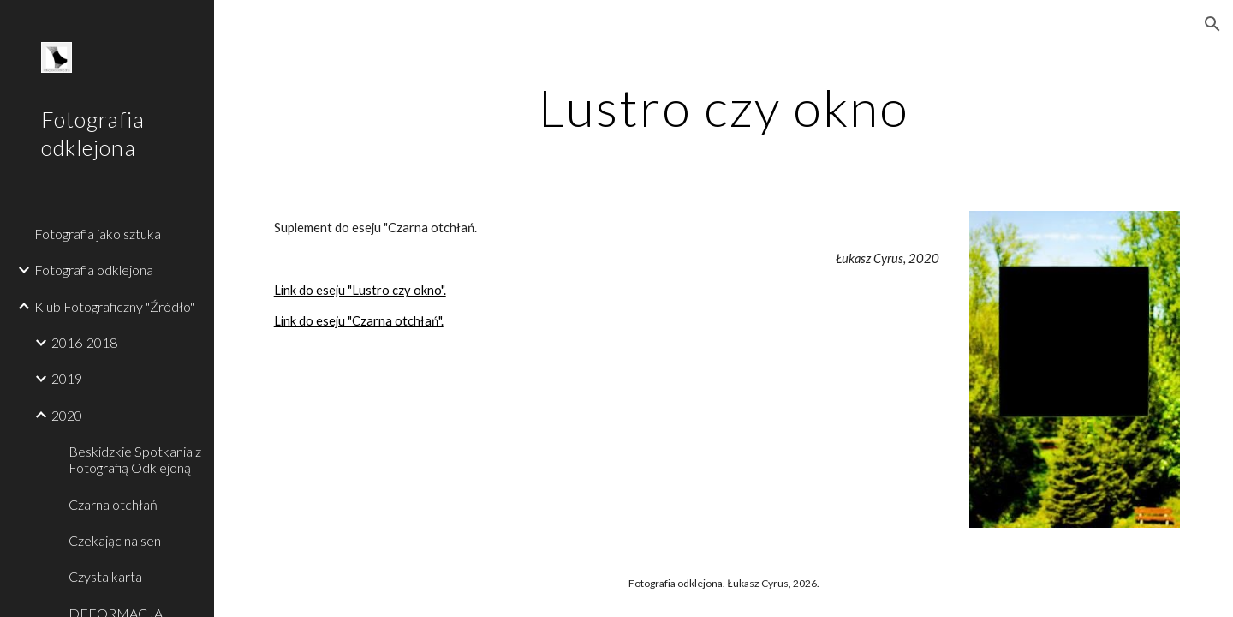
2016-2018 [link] (84, 342)
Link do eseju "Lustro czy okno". (360, 290)
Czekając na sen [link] (114, 540)
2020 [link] (66, 415)
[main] (724, 107)
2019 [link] (66, 378)
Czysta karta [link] (105, 576)
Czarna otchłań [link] (113, 504)
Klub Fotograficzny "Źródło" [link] (114, 306)
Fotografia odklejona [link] (93, 269)
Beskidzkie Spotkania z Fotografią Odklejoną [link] (134, 459)
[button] (1212, 24)
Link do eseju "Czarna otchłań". (359, 321)
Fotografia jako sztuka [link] (97, 233)
